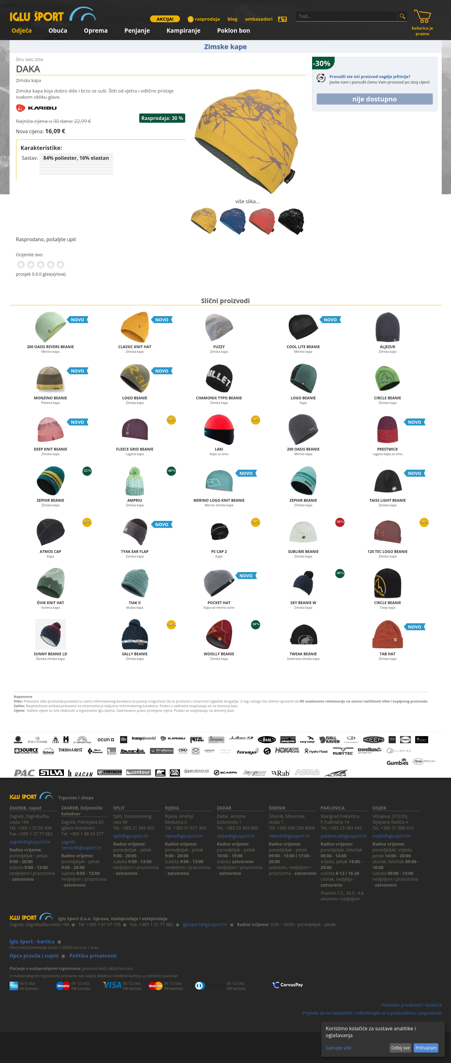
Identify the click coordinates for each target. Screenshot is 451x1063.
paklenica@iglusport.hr (344, 836)
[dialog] (383, 1039)
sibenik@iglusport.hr (289, 836)
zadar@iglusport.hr (236, 836)
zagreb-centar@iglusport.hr (81, 845)
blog (232, 19)
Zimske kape (225, 46)
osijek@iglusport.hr (392, 836)
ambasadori (259, 19)
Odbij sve (400, 1048)
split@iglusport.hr (131, 836)
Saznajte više (338, 1048)
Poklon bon (233, 29)
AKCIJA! (165, 19)
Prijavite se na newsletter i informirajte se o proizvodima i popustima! (372, 1013)
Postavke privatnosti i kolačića (412, 1005)
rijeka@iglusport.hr (184, 836)
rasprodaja (204, 19)
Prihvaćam (426, 1048)
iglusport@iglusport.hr (205, 924)
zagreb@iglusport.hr (30, 842)
